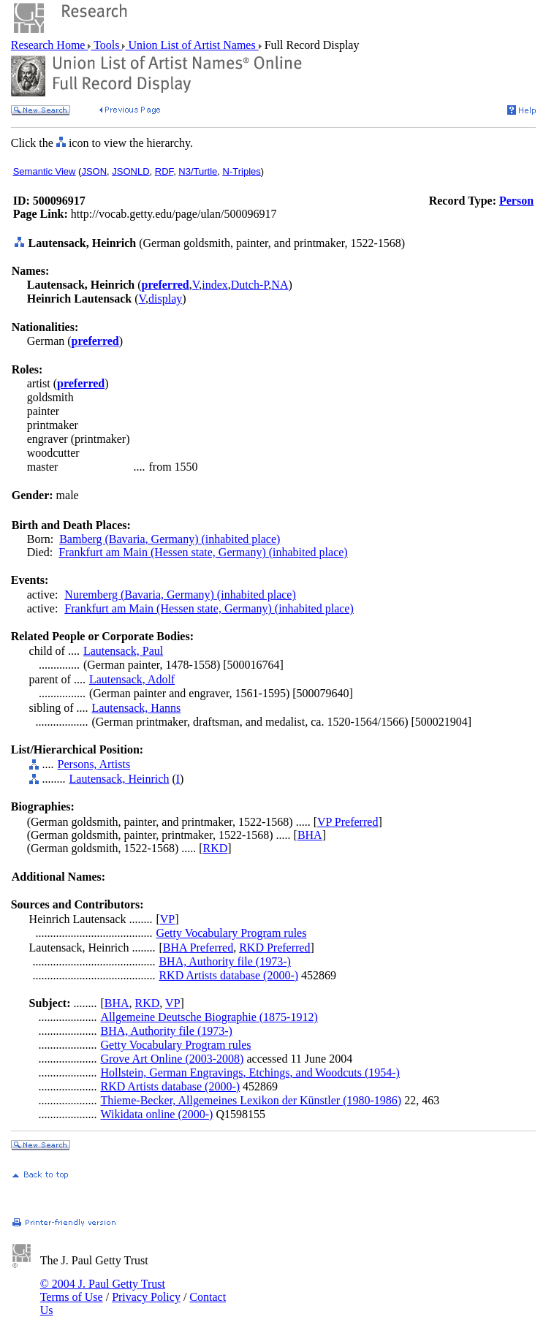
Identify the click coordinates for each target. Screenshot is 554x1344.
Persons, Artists (94, 764)
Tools (106, 45)
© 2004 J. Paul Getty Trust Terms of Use (102, 1290)
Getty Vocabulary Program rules (231, 933)
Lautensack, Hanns (136, 708)
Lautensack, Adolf (132, 679)
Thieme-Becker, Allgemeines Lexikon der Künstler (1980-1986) (250, 1100)
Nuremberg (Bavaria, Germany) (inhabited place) (179, 594)
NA (279, 284)
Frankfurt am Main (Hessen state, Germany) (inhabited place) (202, 552)
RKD (215, 848)
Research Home (49, 45)
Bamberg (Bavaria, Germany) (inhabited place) (169, 539)
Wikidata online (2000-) (156, 1114)
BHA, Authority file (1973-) (224, 961)
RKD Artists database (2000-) (228, 975)
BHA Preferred (198, 947)
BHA (309, 835)
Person (516, 200)
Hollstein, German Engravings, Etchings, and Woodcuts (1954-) (249, 1072)
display (165, 298)
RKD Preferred (274, 947)
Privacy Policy (146, 1297)
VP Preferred (347, 822)
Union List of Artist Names (191, 45)
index (215, 284)
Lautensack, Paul (123, 651)
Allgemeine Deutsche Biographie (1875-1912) (208, 1017)
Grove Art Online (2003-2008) (171, 1058)
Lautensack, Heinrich (119, 778)
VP (167, 919)
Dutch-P (250, 284)
